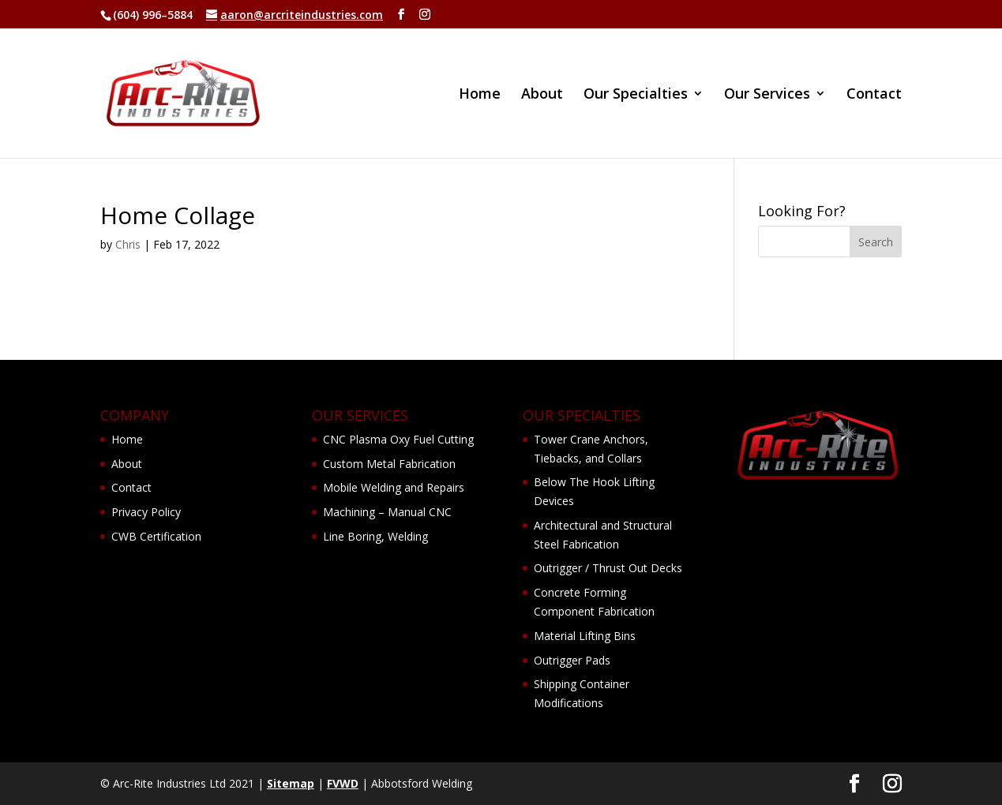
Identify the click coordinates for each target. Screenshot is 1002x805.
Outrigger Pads (572, 660)
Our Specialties (636, 95)
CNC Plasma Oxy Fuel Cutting (398, 439)
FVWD (342, 783)
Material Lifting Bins (585, 635)
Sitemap (290, 783)
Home (480, 95)
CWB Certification (156, 536)
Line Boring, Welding (375, 536)
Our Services (767, 95)
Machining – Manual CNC (387, 511)
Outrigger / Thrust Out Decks (608, 567)
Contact (874, 95)
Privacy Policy (146, 511)
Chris (128, 244)
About (542, 95)
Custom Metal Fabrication (389, 463)
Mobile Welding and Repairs (393, 487)
